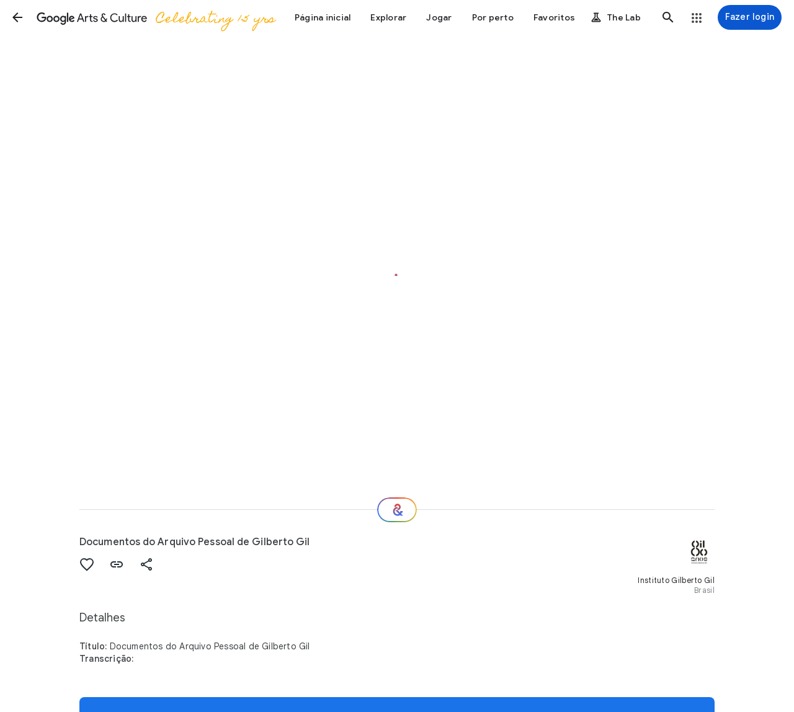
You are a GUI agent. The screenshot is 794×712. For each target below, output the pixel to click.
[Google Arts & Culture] (155, 17)
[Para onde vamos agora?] (397, 509)
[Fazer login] (750, 17)
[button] (17, 17)
